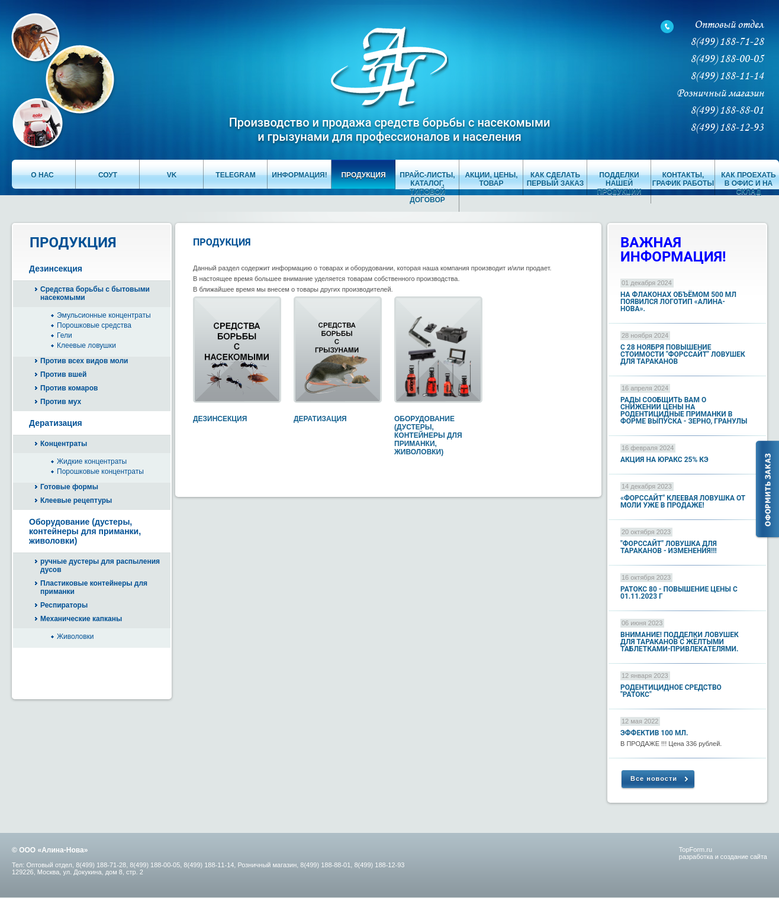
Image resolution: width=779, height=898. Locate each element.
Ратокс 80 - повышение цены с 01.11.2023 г (679, 592)
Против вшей (63, 374)
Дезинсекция (55, 268)
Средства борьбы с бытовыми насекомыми (95, 293)
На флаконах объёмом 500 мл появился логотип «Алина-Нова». (678, 301)
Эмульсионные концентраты (104, 315)
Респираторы (64, 605)
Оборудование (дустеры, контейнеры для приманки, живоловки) (85, 531)
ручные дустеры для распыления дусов (100, 565)
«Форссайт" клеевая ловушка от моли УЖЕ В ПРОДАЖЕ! (682, 501)
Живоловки (75, 636)
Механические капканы (81, 619)
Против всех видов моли (84, 361)
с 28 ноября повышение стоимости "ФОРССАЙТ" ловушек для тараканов (682, 354)
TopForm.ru (695, 849)
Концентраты (63, 444)
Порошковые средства (94, 325)
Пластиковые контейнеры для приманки (93, 587)
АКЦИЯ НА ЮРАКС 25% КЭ (664, 460)
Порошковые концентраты (100, 471)
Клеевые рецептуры (76, 500)
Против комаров (69, 388)
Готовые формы (69, 487)
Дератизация (55, 423)
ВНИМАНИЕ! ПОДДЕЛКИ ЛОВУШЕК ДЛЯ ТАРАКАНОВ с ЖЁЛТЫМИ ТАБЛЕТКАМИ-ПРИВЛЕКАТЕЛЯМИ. (679, 642)
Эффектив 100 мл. (654, 733)
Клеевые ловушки (86, 345)
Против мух (60, 402)
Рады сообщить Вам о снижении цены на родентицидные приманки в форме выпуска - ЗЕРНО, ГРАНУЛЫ (683, 410)
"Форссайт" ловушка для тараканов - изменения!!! (668, 547)
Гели (64, 335)
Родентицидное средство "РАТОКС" (671, 691)
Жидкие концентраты (92, 461)
